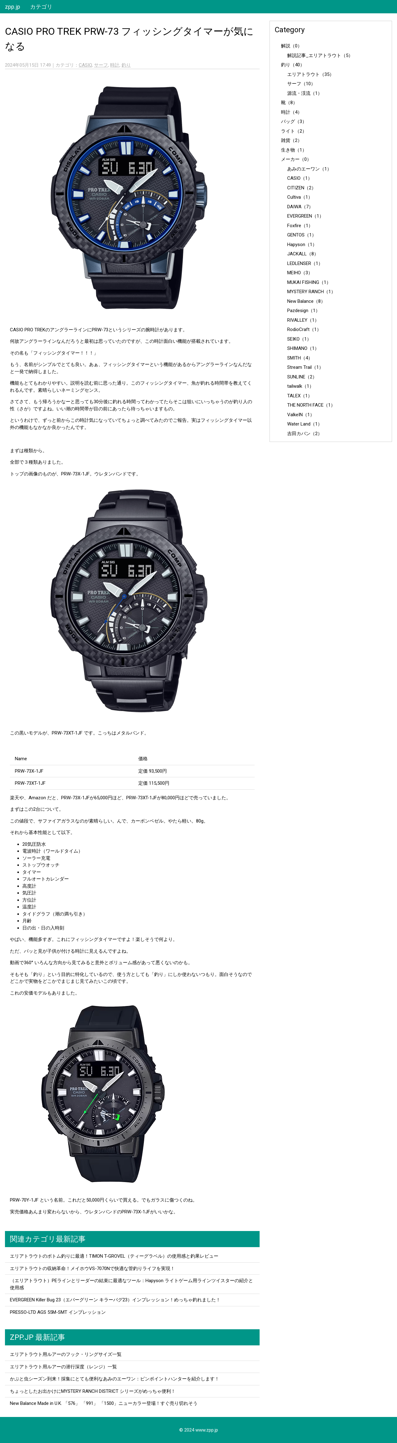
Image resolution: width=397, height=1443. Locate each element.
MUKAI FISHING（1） (309, 282)
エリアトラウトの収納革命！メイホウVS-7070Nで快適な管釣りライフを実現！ (92, 1268)
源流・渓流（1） (304, 93)
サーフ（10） (301, 83)
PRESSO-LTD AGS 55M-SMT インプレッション (58, 1312)
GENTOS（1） (301, 235)
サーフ (101, 65)
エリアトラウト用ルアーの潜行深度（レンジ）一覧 (63, 1367)
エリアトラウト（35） (310, 74)
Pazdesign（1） (303, 310)
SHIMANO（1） (303, 348)
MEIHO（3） (300, 273)
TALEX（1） (299, 396)
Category (290, 29)
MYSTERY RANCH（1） (311, 291)
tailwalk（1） (300, 386)
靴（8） (289, 102)
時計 (114, 65)
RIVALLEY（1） (303, 320)
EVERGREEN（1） (305, 216)
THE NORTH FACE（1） (311, 405)
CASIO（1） (299, 178)
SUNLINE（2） (302, 377)
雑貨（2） (291, 140)
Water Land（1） (304, 424)
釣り (126, 65)
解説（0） (291, 46)
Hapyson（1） (302, 244)
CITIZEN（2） (301, 188)
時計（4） (291, 112)
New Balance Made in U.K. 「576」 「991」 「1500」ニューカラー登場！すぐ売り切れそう (104, 1403)
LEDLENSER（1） (305, 263)
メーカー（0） (296, 159)
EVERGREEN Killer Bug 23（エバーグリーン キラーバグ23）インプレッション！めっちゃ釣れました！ (115, 1300)
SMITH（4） (300, 358)
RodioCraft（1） (304, 329)
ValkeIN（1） (300, 414)
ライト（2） (294, 131)
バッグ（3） (294, 121)
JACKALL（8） (303, 254)
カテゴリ (41, 6)
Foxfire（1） (300, 225)
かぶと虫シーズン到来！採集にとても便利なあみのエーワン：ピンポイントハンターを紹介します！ (114, 1379)
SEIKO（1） (299, 339)
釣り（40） (293, 65)
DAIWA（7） (300, 207)
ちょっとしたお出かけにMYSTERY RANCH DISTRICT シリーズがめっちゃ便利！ (93, 1391)
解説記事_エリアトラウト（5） (320, 55)
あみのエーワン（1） (309, 169)
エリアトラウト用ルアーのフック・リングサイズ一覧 (66, 1354)
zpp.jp (12, 6)
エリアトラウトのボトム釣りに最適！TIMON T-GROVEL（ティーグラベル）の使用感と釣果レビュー (114, 1256)
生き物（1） (294, 150)
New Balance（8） (306, 301)
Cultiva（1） (300, 197)
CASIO (85, 65)
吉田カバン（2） (304, 433)
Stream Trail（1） (305, 367)
